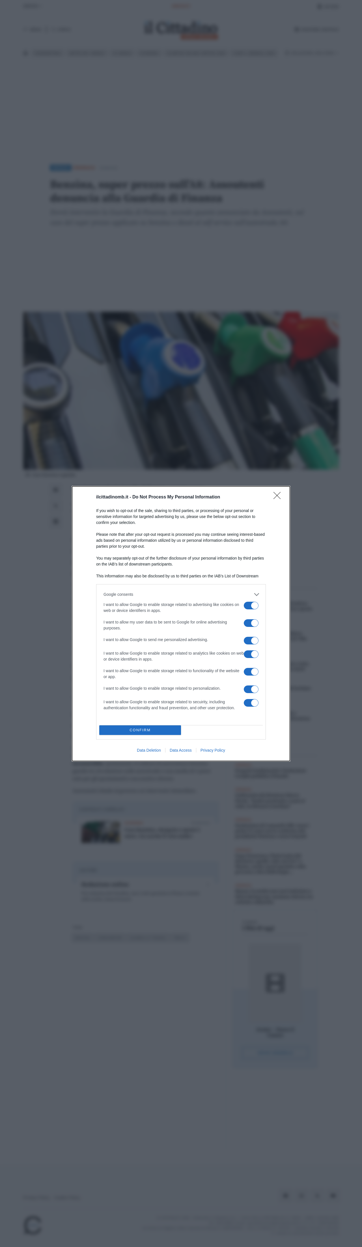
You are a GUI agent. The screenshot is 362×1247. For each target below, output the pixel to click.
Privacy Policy (213, 750)
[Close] (278, 497)
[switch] (251, 605)
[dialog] (181, 623)
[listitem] (181, 594)
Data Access (181, 750)
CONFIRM (140, 730)
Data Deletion (149, 750)
